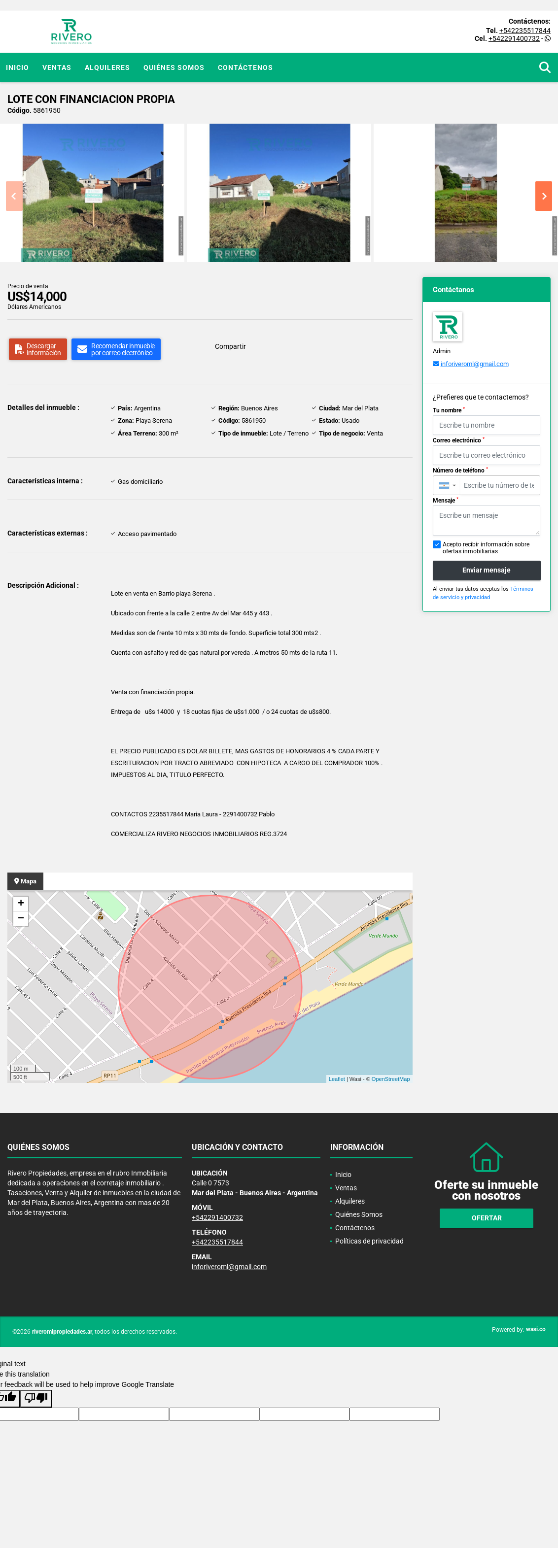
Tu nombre (449, 410)
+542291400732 (514, 38)
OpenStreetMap (391, 1079)
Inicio (17, 67)
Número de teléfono (460, 470)
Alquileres (107, 67)
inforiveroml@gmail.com (475, 364)
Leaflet (337, 1079)
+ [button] (21, 904)
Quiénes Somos (174, 67)
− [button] (21, 918)
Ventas (56, 67)
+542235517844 (525, 30)
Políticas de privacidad (369, 1241)
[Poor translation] (36, 1399)
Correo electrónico (459, 440)
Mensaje (445, 501)
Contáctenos (245, 67)
